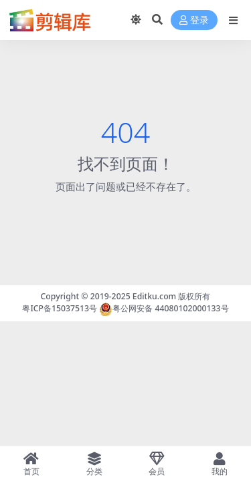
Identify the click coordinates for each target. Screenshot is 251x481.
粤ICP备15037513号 (59, 308)
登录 (194, 20)
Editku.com (154, 296)
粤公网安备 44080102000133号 (163, 308)
